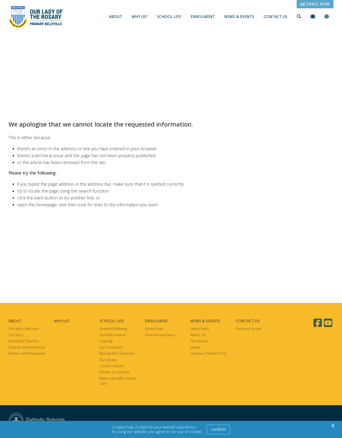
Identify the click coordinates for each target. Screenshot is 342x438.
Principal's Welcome (24, 328)
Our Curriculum (111, 347)
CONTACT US (275, 16)
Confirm (218, 429)
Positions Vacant (248, 328)
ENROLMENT (203, 16)
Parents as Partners (114, 372)
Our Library (108, 360)
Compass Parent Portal (208, 353)
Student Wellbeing (113, 328)
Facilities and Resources (27, 347)
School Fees (154, 328)
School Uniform (111, 366)
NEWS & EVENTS (239, 16)
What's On (198, 335)
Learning (106, 341)
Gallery (195, 347)
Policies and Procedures (27, 353)
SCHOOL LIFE (169, 16)
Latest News (199, 328)
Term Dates (199, 341)
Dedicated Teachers (24, 341)
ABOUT (115, 16)
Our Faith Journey (113, 335)
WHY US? (139, 16)
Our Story (16, 335)
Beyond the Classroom (117, 353)
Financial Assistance (160, 335)
